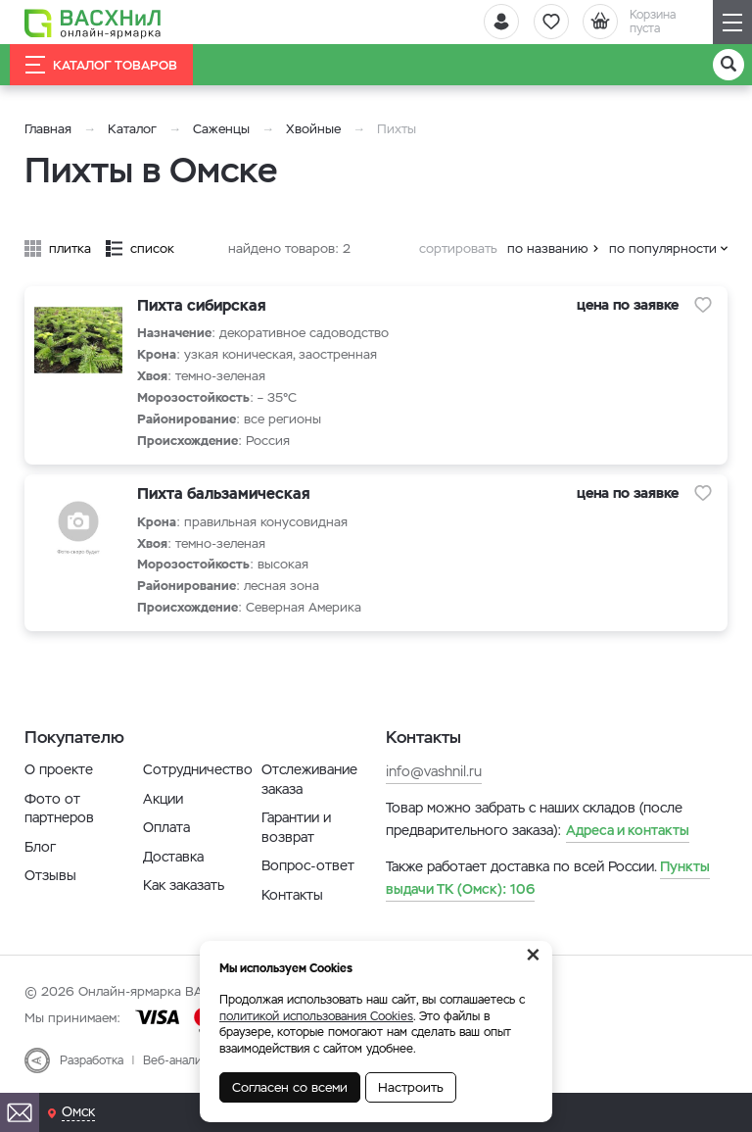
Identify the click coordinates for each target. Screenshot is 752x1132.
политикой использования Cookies (316, 1016)
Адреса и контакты (627, 830)
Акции (163, 799)
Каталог (132, 129)
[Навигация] (732, 22)
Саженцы (221, 129)
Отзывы (50, 875)
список (152, 248)
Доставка (173, 856)
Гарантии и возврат (296, 827)
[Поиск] (728, 64)
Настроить (411, 1087)
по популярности (663, 248)
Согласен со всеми (290, 1087)
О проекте (58, 769)
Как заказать (183, 885)
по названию (547, 248)
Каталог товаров (101, 65)
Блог (40, 847)
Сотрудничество (198, 769)
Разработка (91, 1060)
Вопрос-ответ (307, 865)
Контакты (292, 895)
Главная (47, 129)
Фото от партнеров (59, 808)
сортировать (458, 248)
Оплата (166, 827)
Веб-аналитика (184, 1060)
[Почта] (19, 1112)
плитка (70, 248)
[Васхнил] (93, 22)
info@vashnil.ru (434, 771)
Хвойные (313, 129)
